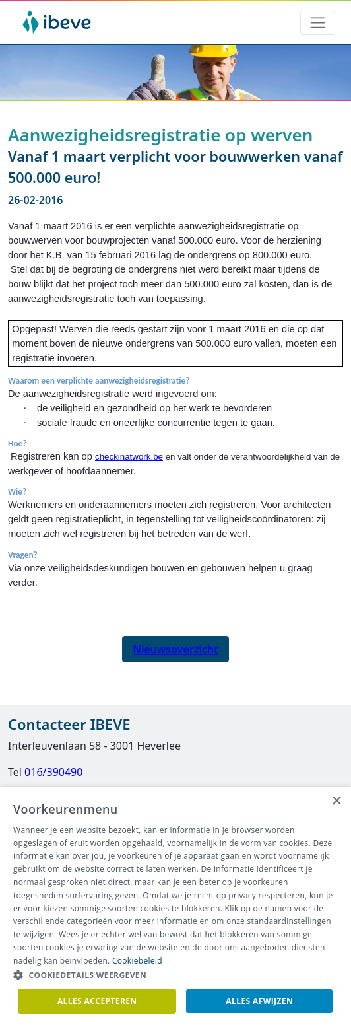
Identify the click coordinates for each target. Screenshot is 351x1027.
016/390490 (53, 772)
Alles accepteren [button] (97, 1001)
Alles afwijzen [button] (259, 1001)
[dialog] (175, 907)
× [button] (336, 801)
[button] (175, 975)
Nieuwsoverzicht (175, 649)
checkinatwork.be (129, 457)
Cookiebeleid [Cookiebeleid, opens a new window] (137, 960)
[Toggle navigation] (317, 23)
